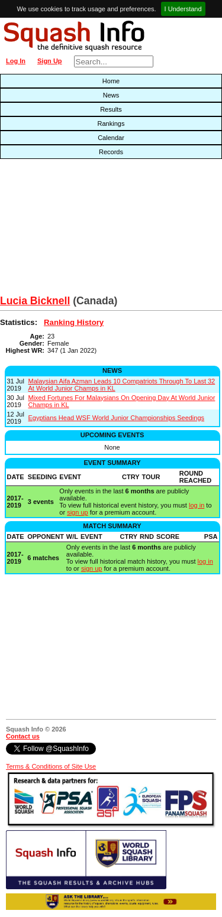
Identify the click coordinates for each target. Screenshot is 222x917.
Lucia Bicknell (35, 301)
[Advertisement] (71, 230)
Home (111, 80)
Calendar (111, 137)
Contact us (23, 736)
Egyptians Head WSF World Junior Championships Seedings (116, 417)
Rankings (111, 123)
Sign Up (49, 60)
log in (196, 505)
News (111, 95)
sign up (77, 512)
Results (111, 109)
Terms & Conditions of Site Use (51, 766)
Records (111, 151)
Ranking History (74, 322)
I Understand (183, 8)
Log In (15, 60)
